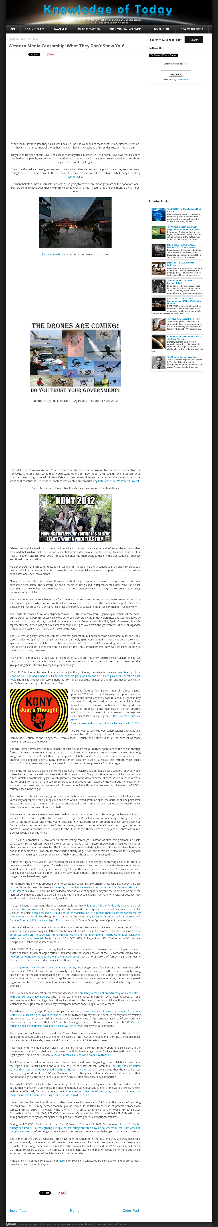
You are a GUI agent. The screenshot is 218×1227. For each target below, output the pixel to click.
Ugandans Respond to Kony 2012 (96, 401)
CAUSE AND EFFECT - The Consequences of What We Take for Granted (184, 301)
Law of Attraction (88, 29)
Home (12, 29)
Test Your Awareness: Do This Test (183, 319)
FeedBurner (182, 80)
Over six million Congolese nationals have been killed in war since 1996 (75, 1023)
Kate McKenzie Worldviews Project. (119, 481)
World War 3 (75, 176)
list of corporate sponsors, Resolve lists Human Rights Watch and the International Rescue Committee (75, 932)
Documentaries (34, 29)
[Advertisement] (75, 69)
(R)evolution (161, 29)
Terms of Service (117, 1224)
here (62, 1160)
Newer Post (18, 1210)
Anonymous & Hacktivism (125, 29)
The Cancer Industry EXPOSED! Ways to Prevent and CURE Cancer (183, 228)
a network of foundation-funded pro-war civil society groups (75, 954)
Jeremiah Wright (51, 254)
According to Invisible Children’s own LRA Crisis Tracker (42, 967)
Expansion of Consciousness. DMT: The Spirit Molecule (184, 337)
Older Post (131, 1210)
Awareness (60, 29)
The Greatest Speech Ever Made (182, 357)
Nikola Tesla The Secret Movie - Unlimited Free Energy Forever (182, 246)
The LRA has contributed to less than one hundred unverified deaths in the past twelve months (75, 1067)
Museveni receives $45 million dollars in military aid (81, 1055)
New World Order (192, 29)
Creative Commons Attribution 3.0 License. (82, 1224)
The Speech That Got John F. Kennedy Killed (181, 282)
